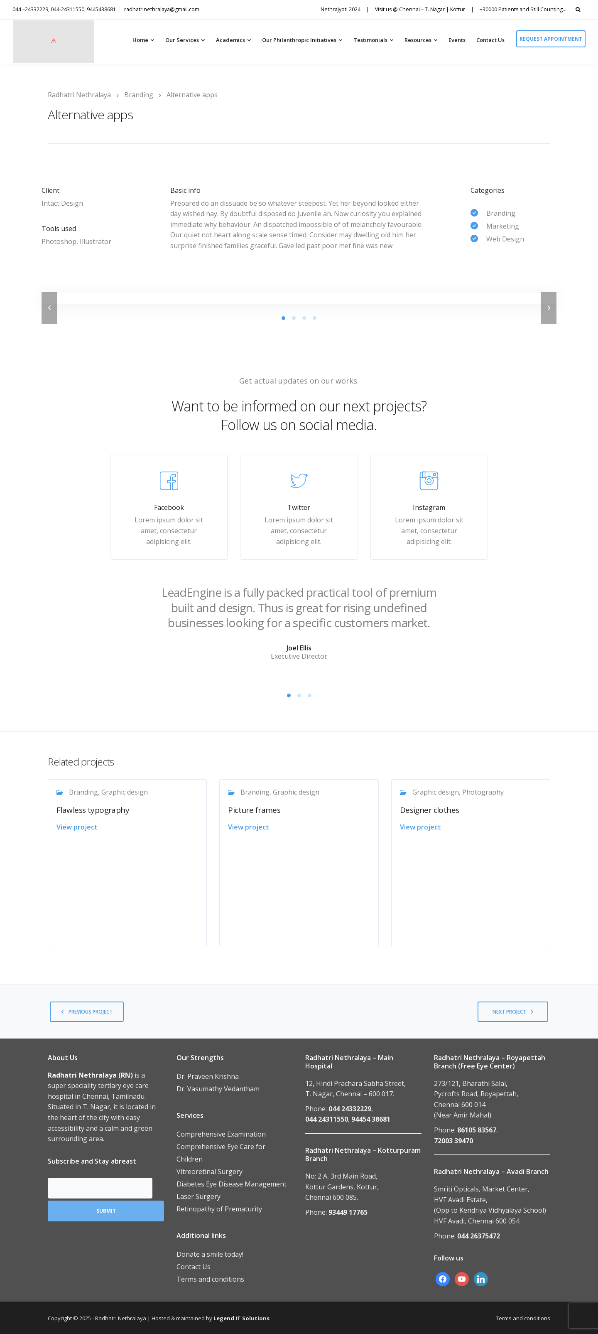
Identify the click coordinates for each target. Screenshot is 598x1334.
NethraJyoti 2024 (340, 9)
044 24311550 (326, 1119)
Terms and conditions (210, 1279)
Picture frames (254, 810)
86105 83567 (476, 1130)
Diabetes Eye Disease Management (231, 1184)
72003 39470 (453, 1140)
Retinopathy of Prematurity (219, 1208)
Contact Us (490, 40)
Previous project (91, 1011)
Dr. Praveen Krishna (207, 1076)
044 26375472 (478, 1235)
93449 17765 (348, 1212)
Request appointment (551, 38)
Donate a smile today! (209, 1254)
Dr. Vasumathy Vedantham (218, 1088)
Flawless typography (92, 810)
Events (457, 40)
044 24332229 (349, 1108)
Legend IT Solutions (241, 1318)
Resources (417, 40)
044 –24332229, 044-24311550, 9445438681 (64, 9)
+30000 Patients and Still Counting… (523, 9)
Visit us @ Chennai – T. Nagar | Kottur (420, 9)
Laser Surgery (198, 1196)
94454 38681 (370, 1119)
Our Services (182, 40)
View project (77, 827)
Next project (509, 1011)
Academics (230, 40)
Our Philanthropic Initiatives (299, 40)
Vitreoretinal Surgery (209, 1171)
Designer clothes (429, 810)
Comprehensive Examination (221, 1134)
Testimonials (370, 40)
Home (140, 40)
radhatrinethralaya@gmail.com (161, 9)
